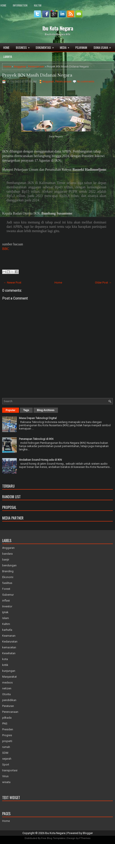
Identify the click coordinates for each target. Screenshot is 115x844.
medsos (7, 682)
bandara (7, 553)
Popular (10, 410)
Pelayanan (81, 47)
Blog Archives (45, 410)
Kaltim (37, 5)
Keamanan (8, 635)
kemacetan (9, 647)
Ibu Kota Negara (57, 28)
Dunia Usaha (104, 46)
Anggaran (20, 66)
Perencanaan (36, 66)
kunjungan (8, 670)
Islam (5, 618)
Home (3, 5)
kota (5, 659)
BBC (5, 249)
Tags (26, 410)
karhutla (7, 629)
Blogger (88, 833)
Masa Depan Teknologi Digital (38, 418)
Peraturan (8, 706)
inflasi (6, 600)
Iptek (5, 612)
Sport (5, 764)
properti (7, 741)
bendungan (9, 565)
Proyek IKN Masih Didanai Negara (37, 75)
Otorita (6, 694)
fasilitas (7, 583)
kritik (5, 665)
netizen (6, 688)
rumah (6, 747)
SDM (5, 752)
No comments (85, 81)
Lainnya (7, 56)
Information (20, 5)
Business (24, 46)
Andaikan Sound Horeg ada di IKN (40, 459)
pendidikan (9, 700)
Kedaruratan (9, 641)
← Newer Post (12, 282)
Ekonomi (7, 577)
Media (66, 46)
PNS (4, 723)
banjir (5, 559)
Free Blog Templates (53, 838)
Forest (6, 588)
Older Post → (103, 282)
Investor (7, 606)
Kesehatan (8, 653)
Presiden (7, 729)
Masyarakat (9, 676)
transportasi (9, 770)
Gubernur (8, 594)
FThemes (84, 838)
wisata (6, 782)
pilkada (7, 717)
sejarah (6, 758)
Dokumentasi (46, 46)
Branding (8, 571)
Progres (7, 735)
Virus (5, 776)
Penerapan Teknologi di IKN (36, 439)
